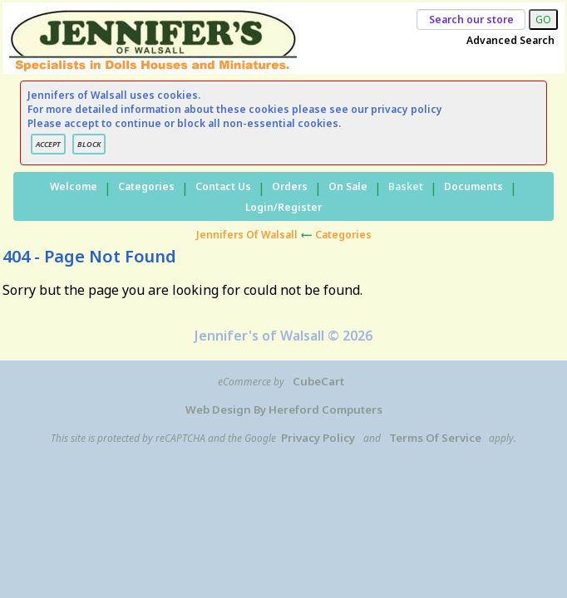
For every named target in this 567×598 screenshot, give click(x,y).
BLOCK (89, 144)
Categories (146, 186)
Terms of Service (435, 437)
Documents (473, 186)
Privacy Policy (318, 437)
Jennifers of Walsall (247, 235)
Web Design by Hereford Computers (283, 409)
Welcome (73, 186)
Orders (290, 186)
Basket (405, 186)
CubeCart (318, 381)
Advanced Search (510, 40)
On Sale (347, 186)
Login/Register (283, 207)
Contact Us (223, 186)
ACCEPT (48, 144)
